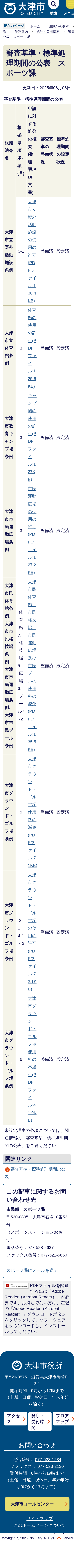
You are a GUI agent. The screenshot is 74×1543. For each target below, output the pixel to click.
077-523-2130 (51, 1466)
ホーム (35, 26)
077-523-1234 (48, 1459)
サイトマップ (40, 1518)
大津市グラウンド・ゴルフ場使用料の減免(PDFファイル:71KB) (32, 812)
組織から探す (59, 26)
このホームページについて (40, 1525)
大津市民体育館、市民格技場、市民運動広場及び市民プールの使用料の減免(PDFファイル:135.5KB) (32, 665)
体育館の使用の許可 (32, 325)
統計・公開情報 (48, 32)
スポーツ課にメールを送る (32, 1270)
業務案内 (21, 32)
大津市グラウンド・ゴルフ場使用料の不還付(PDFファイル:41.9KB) (32, 1059)
